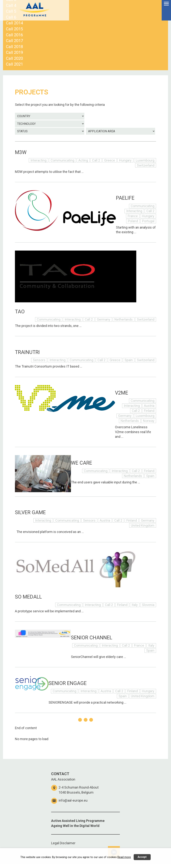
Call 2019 (14, 52)
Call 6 (11, 17)
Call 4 (11, 5)
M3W (21, 152)
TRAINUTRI (27, 352)
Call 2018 (14, 46)
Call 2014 (14, 23)
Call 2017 (14, 40)
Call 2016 (14, 35)
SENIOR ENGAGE (68, 683)
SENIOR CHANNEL (91, 638)
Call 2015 (14, 29)
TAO (20, 312)
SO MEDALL (28, 597)
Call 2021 (14, 64)
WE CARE (81, 463)
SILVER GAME (30, 512)
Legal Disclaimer (63, 843)
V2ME (121, 393)
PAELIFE (125, 198)
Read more (124, 857)
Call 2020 (14, 58)
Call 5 (11, 11)
